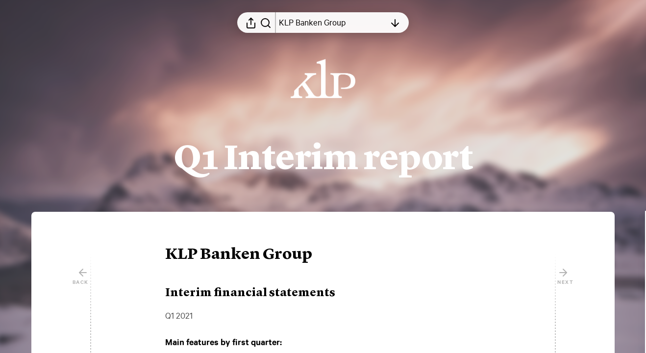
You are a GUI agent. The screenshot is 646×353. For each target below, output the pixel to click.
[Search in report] (266, 22)
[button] (246, 255)
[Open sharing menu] (251, 22)
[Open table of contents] (332, 22)
